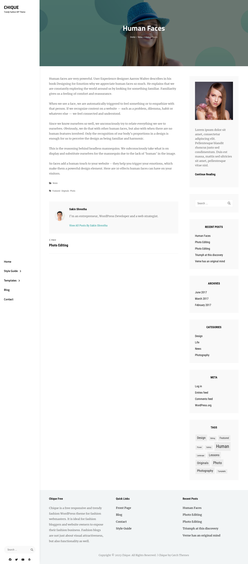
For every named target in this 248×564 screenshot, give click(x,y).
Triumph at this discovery (209, 255)
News (140, 37)
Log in (198, 386)
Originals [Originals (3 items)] (202, 463)
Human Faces (203, 235)
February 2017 (203, 305)
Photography (202, 355)
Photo (72, 191)
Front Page (123, 508)
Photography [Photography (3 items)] (205, 471)
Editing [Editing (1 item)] (212, 438)
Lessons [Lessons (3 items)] (214, 455)
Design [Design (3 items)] (201, 438)
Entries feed (201, 392)
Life (197, 342)
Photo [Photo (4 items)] (217, 463)
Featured (56, 191)
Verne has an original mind (210, 261)
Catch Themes (180, 555)
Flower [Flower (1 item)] (199, 447)
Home (7, 261)
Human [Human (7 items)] (222, 446)
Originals (65, 191)
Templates (10, 280)
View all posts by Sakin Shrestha (88, 225)
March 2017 (201, 298)
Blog (6, 290)
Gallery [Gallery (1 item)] (208, 447)
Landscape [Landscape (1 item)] (200, 456)
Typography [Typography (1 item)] (222, 471)
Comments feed (204, 399)
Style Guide (11, 271)
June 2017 (201, 292)
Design (199, 336)
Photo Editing (202, 242)
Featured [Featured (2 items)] (224, 438)
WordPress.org (203, 405)
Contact (8, 299)
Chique (11, 7)
